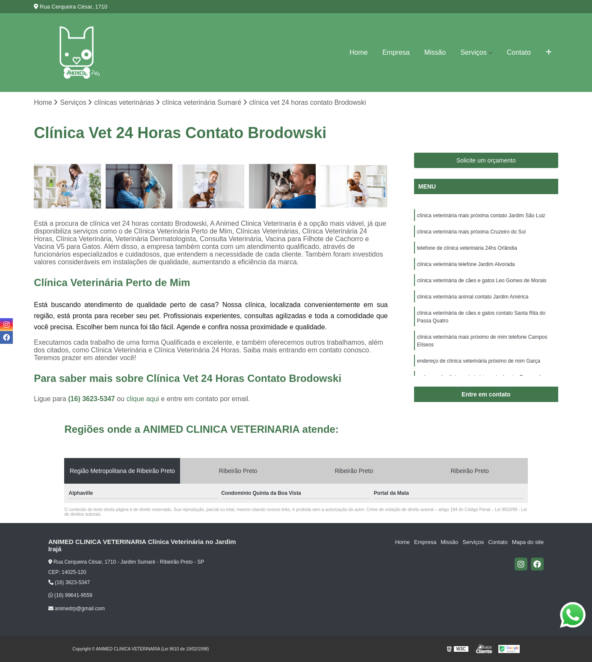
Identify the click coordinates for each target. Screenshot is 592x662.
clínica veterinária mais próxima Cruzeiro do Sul (471, 232)
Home (358, 52)
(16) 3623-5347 (92, 398)
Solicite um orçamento (486, 160)
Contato (519, 52)
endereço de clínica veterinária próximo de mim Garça (478, 361)
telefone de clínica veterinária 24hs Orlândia (467, 248)
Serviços (473, 52)
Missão (435, 52)
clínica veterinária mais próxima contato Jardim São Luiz (481, 216)
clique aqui (142, 398)
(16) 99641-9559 (70, 595)
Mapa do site (528, 542)
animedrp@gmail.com (76, 609)
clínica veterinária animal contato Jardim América (473, 297)
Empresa (396, 52)
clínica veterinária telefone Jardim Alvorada (466, 264)
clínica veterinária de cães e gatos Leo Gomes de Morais (482, 281)
